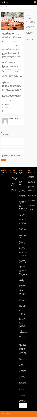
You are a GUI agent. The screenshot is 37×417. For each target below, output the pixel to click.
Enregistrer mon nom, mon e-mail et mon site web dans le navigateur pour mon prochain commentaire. (11, 156)
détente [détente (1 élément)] (29, 181)
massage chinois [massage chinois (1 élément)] (30, 189)
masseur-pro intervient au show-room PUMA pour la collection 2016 (30, 32)
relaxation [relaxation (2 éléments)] (30, 208)
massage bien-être (12, 107)
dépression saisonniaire (6, 107)
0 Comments (17, 34)
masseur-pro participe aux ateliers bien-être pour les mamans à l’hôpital (30, 40)
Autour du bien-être (11, 34)
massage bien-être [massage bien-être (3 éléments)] (31, 187)
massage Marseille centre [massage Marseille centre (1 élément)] (31, 201)
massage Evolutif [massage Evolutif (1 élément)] (33, 200)
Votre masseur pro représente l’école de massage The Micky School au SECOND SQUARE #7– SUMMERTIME (31, 22)
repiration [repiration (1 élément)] (29, 209)
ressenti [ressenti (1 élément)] (32, 209)
